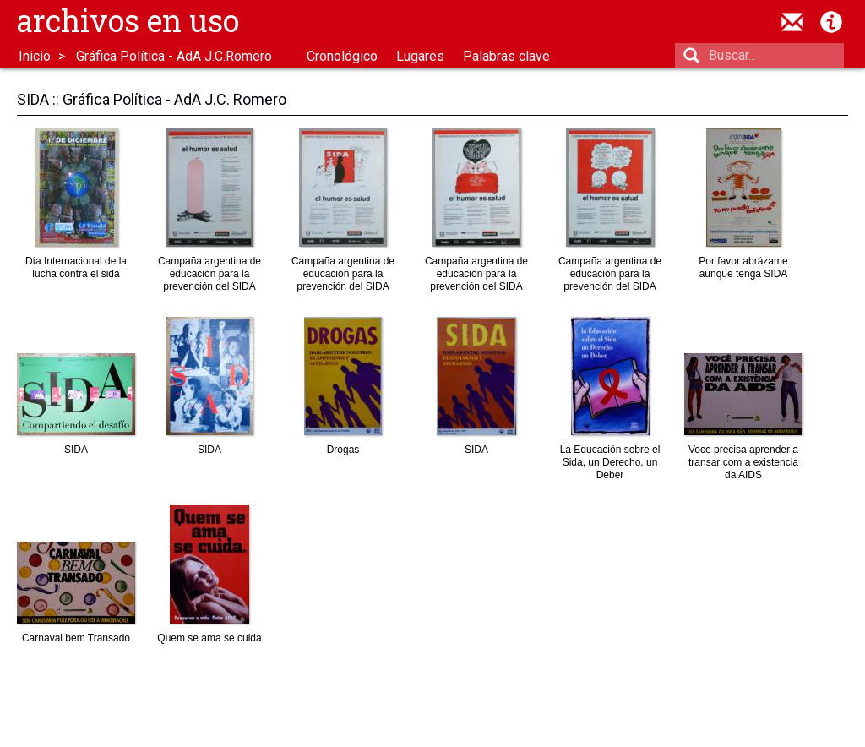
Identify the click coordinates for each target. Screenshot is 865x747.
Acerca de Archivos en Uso (831, 22)
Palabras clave (506, 56)
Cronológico (342, 56)
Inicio (35, 56)
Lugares (420, 56)
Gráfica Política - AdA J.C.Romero (174, 56)
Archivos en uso (128, 20)
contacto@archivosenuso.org (792, 22)
